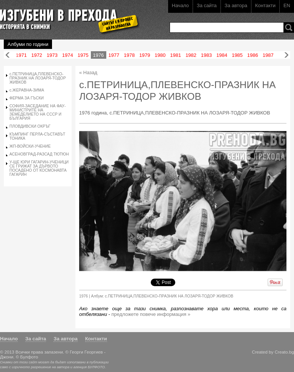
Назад (7, 55)
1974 (67, 55)
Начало (180, 5)
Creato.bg (284, 351)
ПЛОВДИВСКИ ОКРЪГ (30, 126)
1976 (98, 55)
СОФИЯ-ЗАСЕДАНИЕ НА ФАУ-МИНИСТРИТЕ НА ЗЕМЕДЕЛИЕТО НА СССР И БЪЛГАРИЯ (37, 112)
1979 (144, 55)
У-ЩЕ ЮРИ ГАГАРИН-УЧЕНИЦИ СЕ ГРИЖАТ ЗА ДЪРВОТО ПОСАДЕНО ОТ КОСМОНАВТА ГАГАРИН (39, 168)
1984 (221, 55)
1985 (237, 55)
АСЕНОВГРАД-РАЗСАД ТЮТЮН (39, 154)
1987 (268, 55)
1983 (206, 55)
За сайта (207, 5)
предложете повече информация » (151, 314)
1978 (129, 55)
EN (286, 5)
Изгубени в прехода (66, 16)
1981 (175, 55)
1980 (160, 55)
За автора (236, 5)
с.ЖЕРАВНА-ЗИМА (26, 90)
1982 (190, 55)
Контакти (265, 5)
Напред (286, 55)
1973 (52, 55)
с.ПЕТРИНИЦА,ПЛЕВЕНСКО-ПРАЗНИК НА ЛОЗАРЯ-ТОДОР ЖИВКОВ (37, 78)
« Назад (88, 72)
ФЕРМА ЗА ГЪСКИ (26, 98)
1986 (252, 55)
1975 (83, 55)
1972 (36, 55)
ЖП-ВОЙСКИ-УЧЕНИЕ (30, 146)
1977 (114, 55)
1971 (21, 55)
